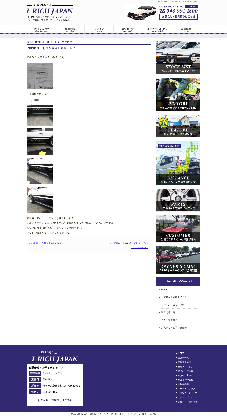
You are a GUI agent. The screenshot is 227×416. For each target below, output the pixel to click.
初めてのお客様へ (41, 29)
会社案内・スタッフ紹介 (174, 305)
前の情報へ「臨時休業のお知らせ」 (46, 243)
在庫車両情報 (184, 362)
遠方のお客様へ (185, 375)
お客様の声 (128, 29)
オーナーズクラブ (157, 29)
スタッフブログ (63, 42)
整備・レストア (185, 366)
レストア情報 (99, 29)
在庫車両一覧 (70, 29)
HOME (164, 289)
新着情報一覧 (168, 312)
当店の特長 (183, 357)
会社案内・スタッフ (187, 393)
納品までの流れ (185, 380)
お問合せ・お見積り (187, 402)
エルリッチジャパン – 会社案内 (186, 29)
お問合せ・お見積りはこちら (55, 400)
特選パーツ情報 (185, 371)
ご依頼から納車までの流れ (175, 297)
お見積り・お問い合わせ (174, 327)
